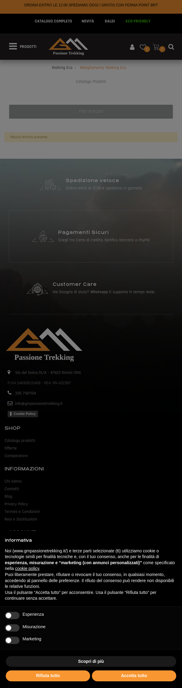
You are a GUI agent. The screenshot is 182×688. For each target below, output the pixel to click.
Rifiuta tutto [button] (48, 675)
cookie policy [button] (27, 568)
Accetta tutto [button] (134, 675)
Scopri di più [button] (91, 661)
